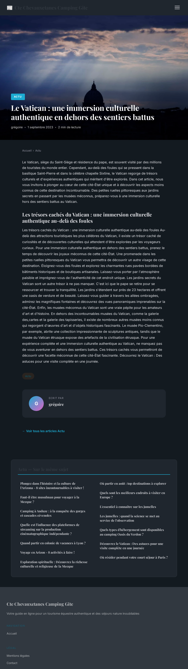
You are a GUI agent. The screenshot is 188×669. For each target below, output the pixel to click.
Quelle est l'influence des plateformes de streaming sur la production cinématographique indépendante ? (49, 529)
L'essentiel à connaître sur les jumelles (128, 507)
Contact (12, 663)
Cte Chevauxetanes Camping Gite (47, 7)
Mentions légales (18, 655)
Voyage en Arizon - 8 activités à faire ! (47, 552)
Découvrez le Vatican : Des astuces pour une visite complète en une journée (131, 546)
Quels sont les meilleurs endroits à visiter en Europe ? (132, 495)
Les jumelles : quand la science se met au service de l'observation (129, 518)
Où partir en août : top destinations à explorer (133, 483)
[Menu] (177, 7)
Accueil (27, 150)
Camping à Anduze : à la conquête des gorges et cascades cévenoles (52, 513)
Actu (18, 96)
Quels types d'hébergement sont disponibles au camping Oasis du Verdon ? (132, 532)
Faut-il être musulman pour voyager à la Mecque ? (49, 499)
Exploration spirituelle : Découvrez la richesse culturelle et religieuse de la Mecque (54, 564)
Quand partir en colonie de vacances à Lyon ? (52, 543)
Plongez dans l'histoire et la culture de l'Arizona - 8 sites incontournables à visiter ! (52, 485)
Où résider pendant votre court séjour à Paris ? (134, 557)
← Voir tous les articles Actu (43, 431)
